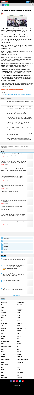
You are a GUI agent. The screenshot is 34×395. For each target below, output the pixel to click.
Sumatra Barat (20, 372)
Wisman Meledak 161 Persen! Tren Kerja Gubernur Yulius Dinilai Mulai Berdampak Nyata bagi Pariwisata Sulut (13, 215)
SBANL (2, 367)
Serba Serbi (3, 369)
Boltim (18, 320)
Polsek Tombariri (4, 364)
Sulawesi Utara (7, 240)
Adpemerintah (4, 302)
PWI (17, 364)
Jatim (18, 333)
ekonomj (2, 327)
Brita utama (19, 323)
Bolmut (2, 318)
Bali (1, 309)
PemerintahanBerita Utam (22, 359)
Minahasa (19, 343)
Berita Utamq (3, 315)
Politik (18, 361)
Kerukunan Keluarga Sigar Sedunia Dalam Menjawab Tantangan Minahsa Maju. (17, 94)
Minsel (2, 348)
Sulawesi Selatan (4, 370)
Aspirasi (5, 249)
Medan (18, 341)
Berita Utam (3, 314)
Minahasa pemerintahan (6, 346)
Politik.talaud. (20, 362)
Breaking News (4, 323)
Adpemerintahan (20, 302)
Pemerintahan (19, 89)
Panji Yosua (19, 352)
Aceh (18, 301)
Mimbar (14, 89)
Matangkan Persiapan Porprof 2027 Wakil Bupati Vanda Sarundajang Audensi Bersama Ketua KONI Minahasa (13, 162)
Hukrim (2, 330)
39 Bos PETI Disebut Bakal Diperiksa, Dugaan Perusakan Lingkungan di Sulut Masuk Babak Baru (14, 258)
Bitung (18, 315)
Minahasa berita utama (5, 344)
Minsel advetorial (21, 348)
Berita (18, 312)
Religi (2, 365)
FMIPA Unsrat (3, 328)
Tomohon (2, 375)
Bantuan (19, 310)
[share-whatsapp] (8, 5)
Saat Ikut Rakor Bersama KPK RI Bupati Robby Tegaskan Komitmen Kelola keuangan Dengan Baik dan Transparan (13, 154)
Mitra (18, 349)
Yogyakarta (19, 377)
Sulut (2, 372)
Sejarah (5, 251)
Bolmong (2, 317)
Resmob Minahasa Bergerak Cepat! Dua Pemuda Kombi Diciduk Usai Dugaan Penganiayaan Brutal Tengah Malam (13, 185)
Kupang (2, 338)
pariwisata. (3, 356)
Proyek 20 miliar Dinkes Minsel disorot (9, 191)
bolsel (2, 320)
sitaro (18, 369)
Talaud (18, 374)
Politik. (2, 362)
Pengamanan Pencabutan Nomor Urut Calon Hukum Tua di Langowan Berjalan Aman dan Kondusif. (14, 288)
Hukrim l (19, 330)
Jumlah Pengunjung (17, 385)
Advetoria (3, 305)
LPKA (18, 338)
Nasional (2, 351)
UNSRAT (18, 375)
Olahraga (19, 351)
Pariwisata (19, 354)
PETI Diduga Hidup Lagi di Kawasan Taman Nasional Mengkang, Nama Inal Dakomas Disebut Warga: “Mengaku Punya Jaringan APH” (14, 274)
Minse (18, 346)
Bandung (2, 310)
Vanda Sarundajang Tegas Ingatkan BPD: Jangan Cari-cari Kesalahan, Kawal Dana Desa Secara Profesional (13, 222)
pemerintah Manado (5, 357)
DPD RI (2, 325)
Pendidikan (3, 361)
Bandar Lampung (20, 309)
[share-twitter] (5, 5)
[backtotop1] (33, 387)
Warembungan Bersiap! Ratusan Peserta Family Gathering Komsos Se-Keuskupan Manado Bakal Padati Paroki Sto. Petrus (13, 208)
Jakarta (2, 333)
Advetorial (19, 305)
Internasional (20, 331)
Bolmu (18, 317)
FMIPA (18, 327)
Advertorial (19, 304)
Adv (1, 304)
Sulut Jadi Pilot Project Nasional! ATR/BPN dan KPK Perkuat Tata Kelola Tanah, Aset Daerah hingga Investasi (13, 169)
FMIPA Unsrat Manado (21, 328)
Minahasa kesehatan (21, 344)
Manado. (18, 340)
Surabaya (3, 374)
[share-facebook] (3, 5)
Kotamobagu (3, 336)
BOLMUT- (18, 318)
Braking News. (20, 322)
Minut (2, 349)
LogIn (27, 1)
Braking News (3, 322)
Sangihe (18, 365)
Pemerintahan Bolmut (5, 359)
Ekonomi (18, 325)
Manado (9, 89)
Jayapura (2, 335)
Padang (2, 352)
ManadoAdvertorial (5, 341)
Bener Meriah (3, 312)
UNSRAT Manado (4, 377)
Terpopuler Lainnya (17, 295)
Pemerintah (19, 356)
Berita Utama (4, 89)
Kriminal (19, 336)
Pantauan (6, 246)
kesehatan (6, 243)
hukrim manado (4, 331)
